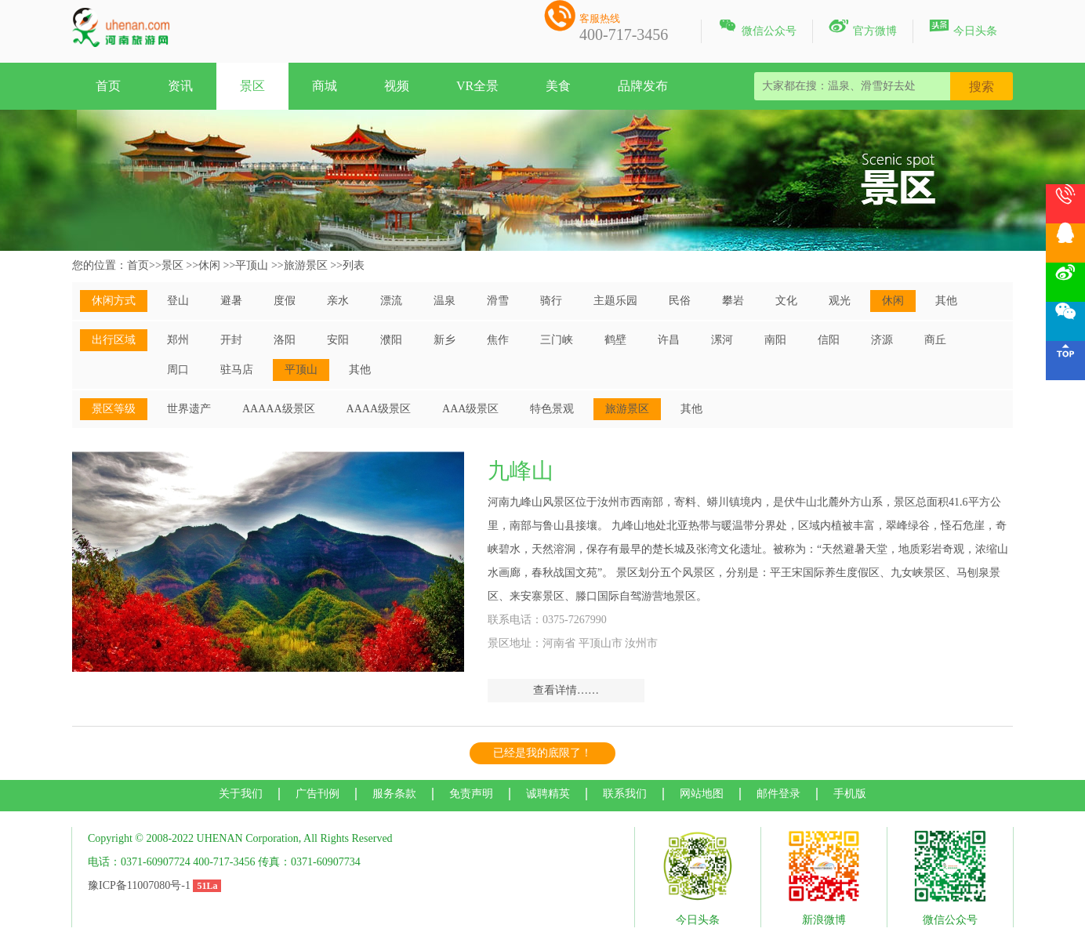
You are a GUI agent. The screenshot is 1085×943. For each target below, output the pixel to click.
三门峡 (556, 340)
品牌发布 (643, 85)
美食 (558, 85)
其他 (946, 300)
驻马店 (236, 369)
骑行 (551, 300)
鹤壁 (615, 340)
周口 (178, 369)
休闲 (209, 265)
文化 (786, 300)
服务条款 (394, 794)
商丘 (935, 340)
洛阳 (285, 340)
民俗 (680, 300)
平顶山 (251, 265)
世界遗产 (189, 409)
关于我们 (241, 794)
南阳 (775, 340)
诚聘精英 (548, 794)
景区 (252, 85)
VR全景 (477, 85)
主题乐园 (615, 300)
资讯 (180, 85)
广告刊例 (317, 794)
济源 (882, 340)
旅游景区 (306, 265)
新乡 (444, 340)
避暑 (231, 300)
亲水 (338, 300)
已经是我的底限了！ (542, 753)
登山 (178, 300)
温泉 (444, 300)
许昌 (669, 340)
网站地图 (702, 794)
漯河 (722, 340)
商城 (324, 85)
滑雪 (498, 300)
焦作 (498, 340)
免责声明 (471, 794)
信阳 (829, 340)
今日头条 (963, 28)
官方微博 (863, 28)
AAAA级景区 (379, 409)
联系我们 (625, 794)
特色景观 (552, 409)
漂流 (391, 300)
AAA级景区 (470, 409)
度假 (285, 300)
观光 (840, 300)
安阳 (338, 340)
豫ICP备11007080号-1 (139, 885)
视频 (396, 85)
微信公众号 (757, 28)
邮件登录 (778, 794)
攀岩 (733, 300)
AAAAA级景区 (278, 409)
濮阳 (391, 340)
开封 (231, 340)
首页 (108, 85)
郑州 (178, 340)
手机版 (849, 794)
